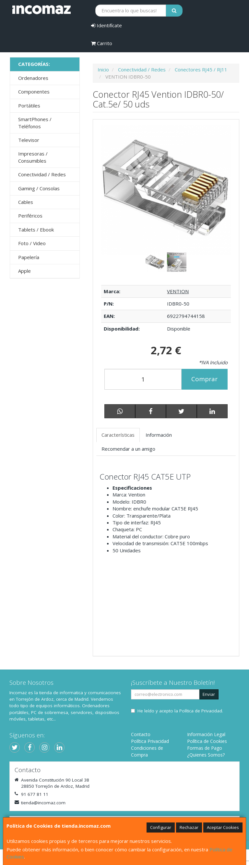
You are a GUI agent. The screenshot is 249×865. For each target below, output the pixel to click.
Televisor (28, 140)
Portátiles (29, 105)
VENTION (178, 291)
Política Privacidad (150, 741)
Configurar (160, 827)
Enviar (209, 694)
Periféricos (30, 215)
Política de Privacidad (200, 711)
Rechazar (189, 827)
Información (159, 435)
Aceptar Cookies (223, 827)
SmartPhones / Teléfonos (35, 122)
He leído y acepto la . (180, 711)
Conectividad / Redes (42, 174)
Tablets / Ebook (36, 229)
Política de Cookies (207, 741)
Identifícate (106, 25)
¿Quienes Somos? (206, 755)
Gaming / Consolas (39, 188)
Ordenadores (33, 78)
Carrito (101, 43)
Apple (24, 271)
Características (118, 435)
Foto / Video (32, 243)
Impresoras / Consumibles (33, 157)
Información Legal (206, 734)
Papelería (28, 257)
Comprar (204, 379)
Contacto (140, 734)
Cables (25, 202)
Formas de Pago (204, 748)
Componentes (34, 91)
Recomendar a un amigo (128, 448)
